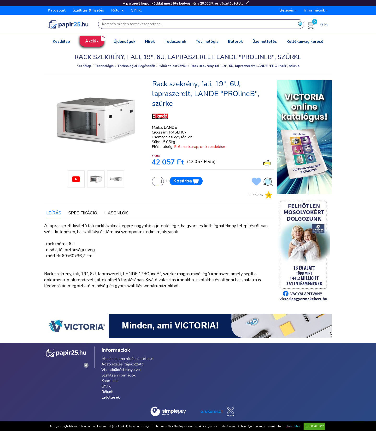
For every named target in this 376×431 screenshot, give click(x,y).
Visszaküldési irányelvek (121, 369)
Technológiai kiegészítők (136, 66)
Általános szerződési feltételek (127, 358)
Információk (314, 10)
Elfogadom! (314, 426)
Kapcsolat (56, 10)
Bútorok (235, 41)
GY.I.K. (136, 10)
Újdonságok (124, 41)
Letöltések (110, 397)
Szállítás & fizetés (88, 10)
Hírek (150, 41)
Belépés (287, 10)
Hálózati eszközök (173, 66)
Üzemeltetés (265, 41)
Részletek (293, 426)
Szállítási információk (118, 375)
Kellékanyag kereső (305, 41)
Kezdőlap (61, 41)
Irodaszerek (175, 41)
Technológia (207, 41)
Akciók (92, 41)
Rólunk (117, 10)
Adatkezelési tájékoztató (122, 364)
